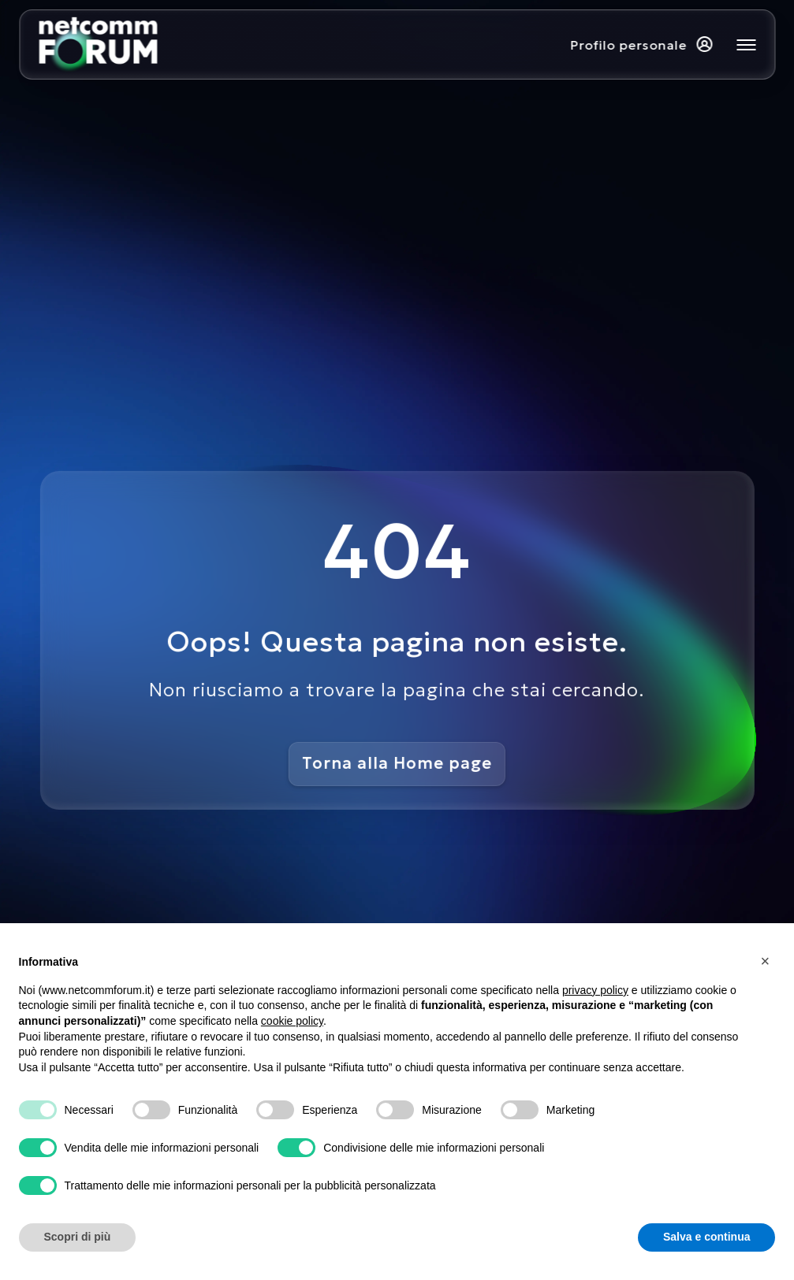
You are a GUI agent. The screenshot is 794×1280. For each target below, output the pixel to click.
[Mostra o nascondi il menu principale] (746, 45)
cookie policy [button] (292, 1021)
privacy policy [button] (595, 990)
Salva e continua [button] (706, 1236)
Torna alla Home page (397, 763)
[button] (768, 961)
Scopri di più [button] (77, 1236)
